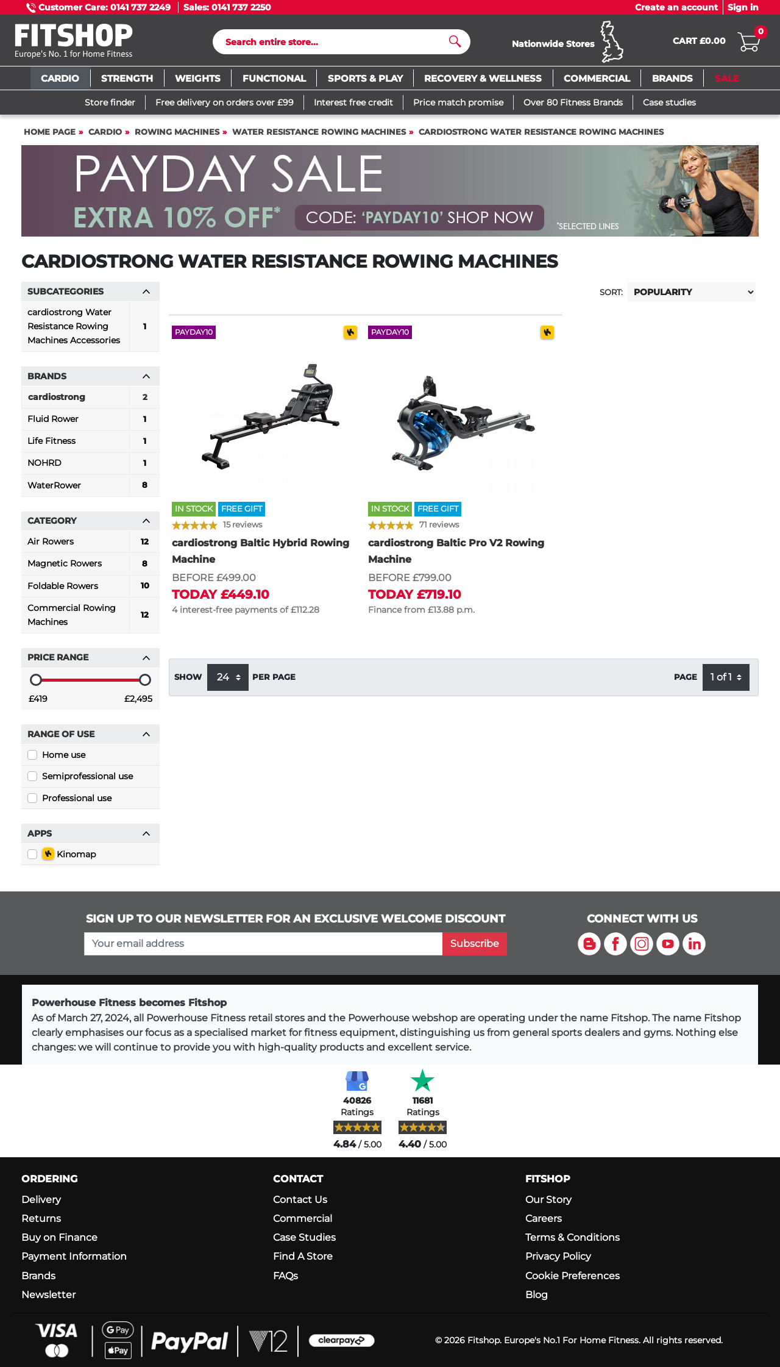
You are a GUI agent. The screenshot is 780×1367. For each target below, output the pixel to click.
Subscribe (474, 943)
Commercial (302, 1218)
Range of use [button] (89, 739)
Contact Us (300, 1199)
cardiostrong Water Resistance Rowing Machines (541, 137)
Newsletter (48, 1295)
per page (274, 682)
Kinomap (69, 859)
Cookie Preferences (572, 1276)
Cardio (105, 137)
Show (188, 682)
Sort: (611, 297)
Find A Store (303, 1256)
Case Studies (304, 1237)
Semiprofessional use (87, 781)
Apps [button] (89, 838)
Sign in (743, 7)
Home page (50, 137)
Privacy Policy (558, 1256)
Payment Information (74, 1256)
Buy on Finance (59, 1237)
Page (685, 682)
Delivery (41, 1199)
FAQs (285, 1276)
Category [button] (89, 526)
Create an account (676, 7)
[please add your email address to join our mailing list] (263, 943)
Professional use (77, 803)
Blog (536, 1295)
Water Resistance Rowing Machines (319, 137)
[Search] (337, 44)
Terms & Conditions (572, 1237)
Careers (543, 1218)
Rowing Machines (177, 137)
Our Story (548, 1199)
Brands (38, 1276)
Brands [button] (89, 381)
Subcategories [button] (89, 296)
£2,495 (138, 704)
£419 (38, 704)
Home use (63, 760)
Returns (41, 1218)
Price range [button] (89, 662)
